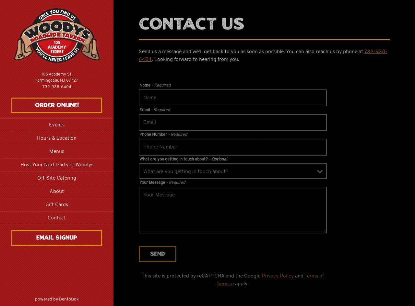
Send (157, 254)
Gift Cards (56, 204)
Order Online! (57, 105)
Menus (56, 151)
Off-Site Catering (56, 178)
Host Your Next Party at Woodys (56, 165)
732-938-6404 (56, 87)
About (57, 191)
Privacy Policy (278, 276)
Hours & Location (57, 138)
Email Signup (56, 238)
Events (57, 125)
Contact (57, 218)
